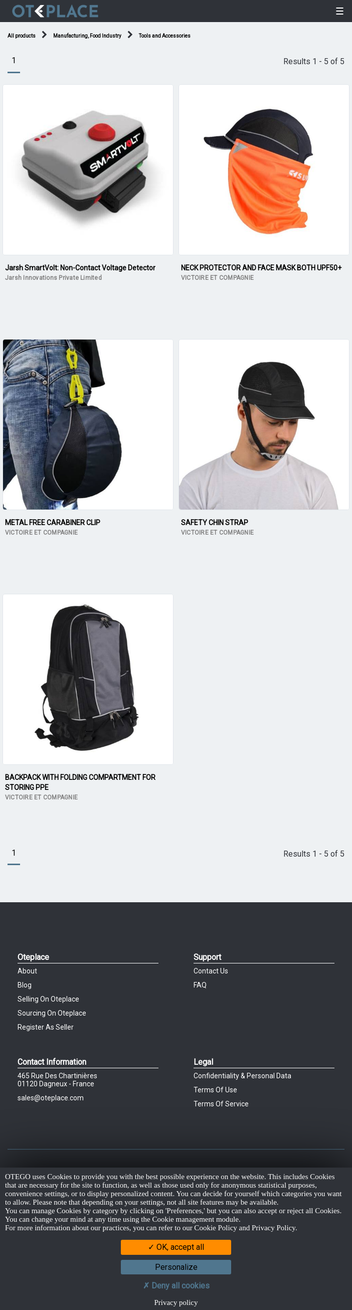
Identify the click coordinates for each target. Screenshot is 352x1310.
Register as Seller (46, 1027)
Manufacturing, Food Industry (87, 36)
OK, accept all (176, 1247)
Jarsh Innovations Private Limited (53, 277)
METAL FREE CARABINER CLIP (52, 523)
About (27, 971)
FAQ (200, 985)
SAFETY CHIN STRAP (214, 523)
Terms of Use (215, 1090)
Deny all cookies (176, 1285)
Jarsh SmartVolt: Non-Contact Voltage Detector (80, 268)
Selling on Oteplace (48, 999)
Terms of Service (221, 1104)
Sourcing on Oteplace (52, 1013)
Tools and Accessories (165, 36)
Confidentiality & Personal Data (242, 1076)
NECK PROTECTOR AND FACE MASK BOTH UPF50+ (261, 268)
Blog (25, 985)
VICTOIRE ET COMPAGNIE (217, 277)
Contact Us (211, 971)
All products (22, 36)
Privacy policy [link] (176, 1302)
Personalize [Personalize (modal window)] (176, 1267)
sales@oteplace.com (51, 1098)
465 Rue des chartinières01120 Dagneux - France (57, 1080)
